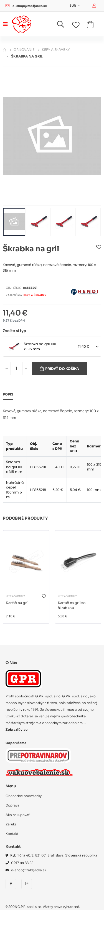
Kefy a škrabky (56, 49)
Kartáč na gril (17, 603)
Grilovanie (24, 49)
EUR (73, 5)
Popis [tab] (8, 394)
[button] (64, 25)
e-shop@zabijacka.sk (29, 6)
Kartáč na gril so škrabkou (72, 605)
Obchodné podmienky (24, 796)
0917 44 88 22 (22, 863)
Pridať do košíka (62, 369)
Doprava (12, 805)
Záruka (11, 824)
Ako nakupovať (18, 815)
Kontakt (12, 834)
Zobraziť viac (16, 730)
